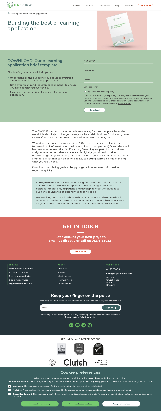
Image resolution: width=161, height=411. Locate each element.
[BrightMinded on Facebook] (83, 325)
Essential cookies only (39, 404)
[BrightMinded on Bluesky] (90, 325)
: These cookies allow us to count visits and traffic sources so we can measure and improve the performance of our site (70, 390)
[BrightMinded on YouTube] (77, 325)
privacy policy (89, 317)
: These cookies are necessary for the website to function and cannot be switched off (55, 386)
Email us (55, 240)
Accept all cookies (121, 404)
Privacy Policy (124, 103)
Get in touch (80, 252)
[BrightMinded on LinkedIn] (71, 325)
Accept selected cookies (80, 404)
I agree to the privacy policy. (100, 92)
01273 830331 (102, 240)
